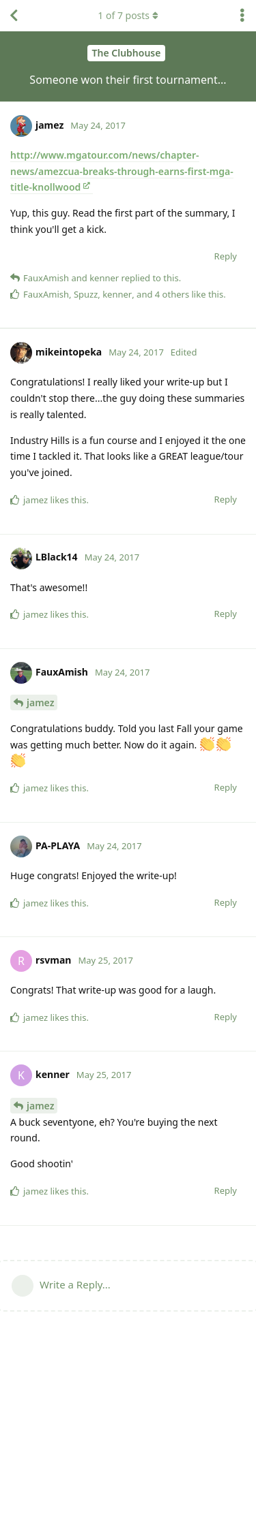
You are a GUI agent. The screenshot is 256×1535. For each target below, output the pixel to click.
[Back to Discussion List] (13, 15)
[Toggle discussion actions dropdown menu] (242, 15)
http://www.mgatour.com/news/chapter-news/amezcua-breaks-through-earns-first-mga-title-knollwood (121, 171)
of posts (128, 15)
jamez (40, 702)
